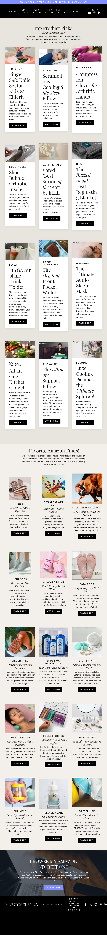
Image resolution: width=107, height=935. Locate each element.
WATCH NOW (18, 127)
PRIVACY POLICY (73, 902)
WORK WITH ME (37, 11)
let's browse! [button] (53, 890)
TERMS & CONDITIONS (74, 911)
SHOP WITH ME (49, 11)
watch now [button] (53, 535)
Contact (75, 11)
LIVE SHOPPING (61, 11)
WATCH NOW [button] (20, 536)
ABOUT (12, 11)
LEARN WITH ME (25, 11)
